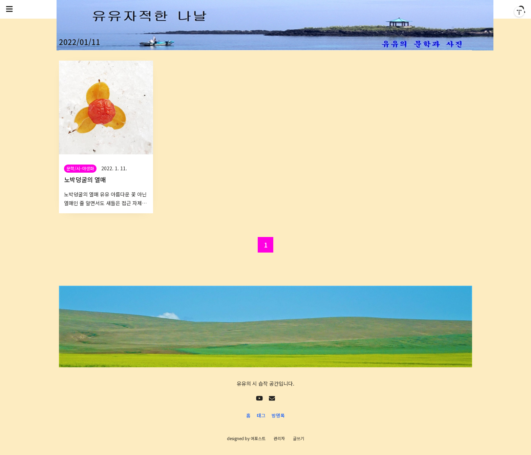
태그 (261, 415)
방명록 (278, 415)
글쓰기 (298, 438)
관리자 (279, 438)
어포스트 (258, 438)
